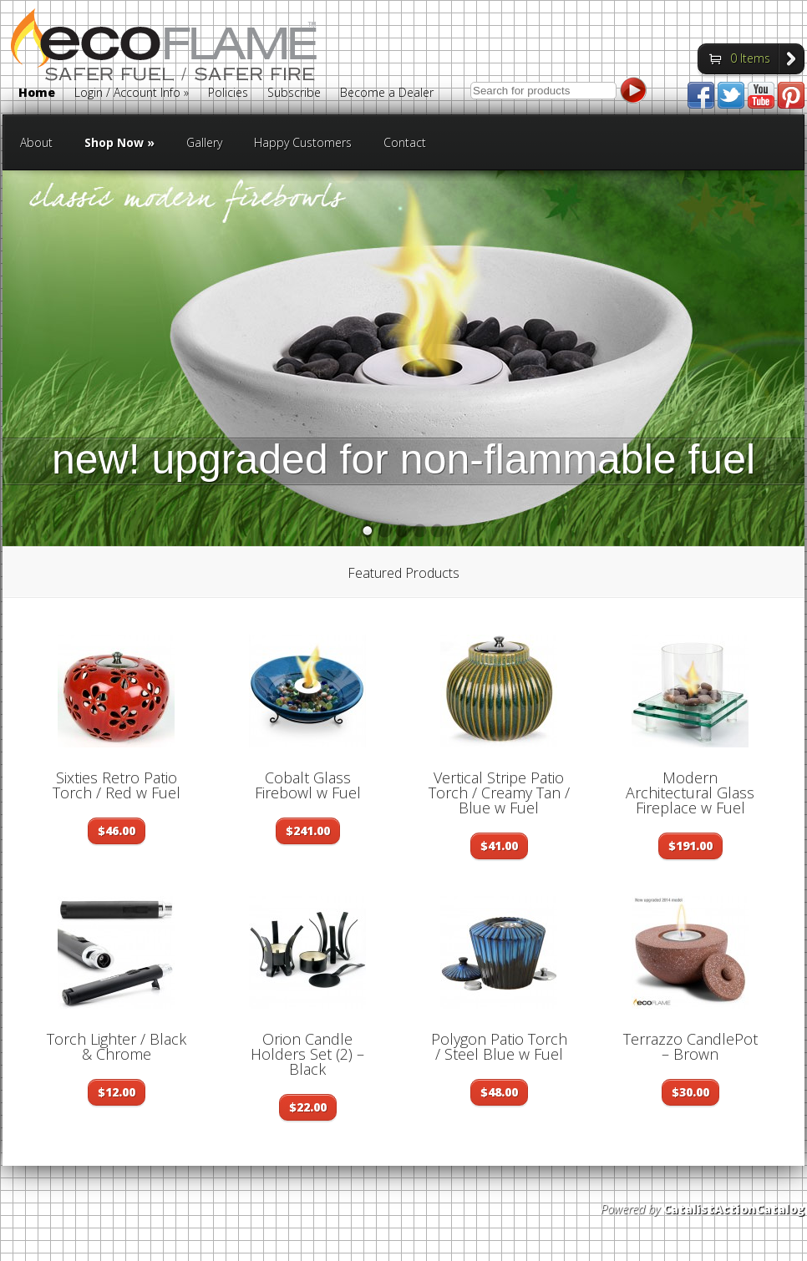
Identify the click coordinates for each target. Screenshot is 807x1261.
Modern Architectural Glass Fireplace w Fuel (690, 792)
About (36, 142)
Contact (404, 142)
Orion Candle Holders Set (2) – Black (307, 1054)
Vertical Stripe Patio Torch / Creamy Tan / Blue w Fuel (499, 792)
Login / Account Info (131, 93)
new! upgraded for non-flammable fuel (403, 459)
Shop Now (119, 142)
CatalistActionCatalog (733, 1209)
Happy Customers (303, 142)
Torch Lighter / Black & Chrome (116, 1046)
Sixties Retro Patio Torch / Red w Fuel (116, 785)
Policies (228, 93)
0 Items (750, 58)
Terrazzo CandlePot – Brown (690, 1046)
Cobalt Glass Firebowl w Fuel (308, 785)
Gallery (204, 142)
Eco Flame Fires (164, 61)
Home (36, 93)
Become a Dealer (387, 93)
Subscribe (294, 93)
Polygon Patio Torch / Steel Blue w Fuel (499, 1046)
